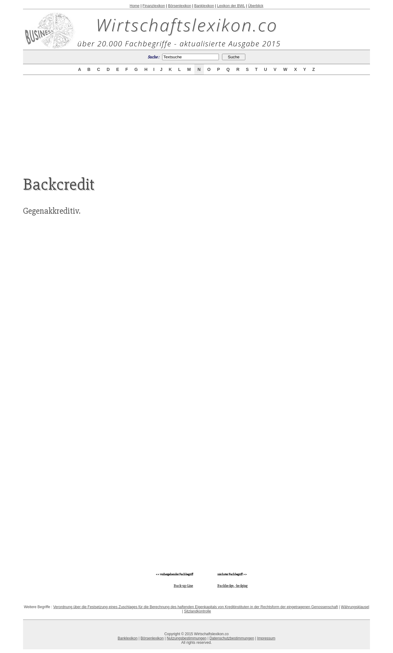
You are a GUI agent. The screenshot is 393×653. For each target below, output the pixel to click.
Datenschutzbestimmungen (231, 638)
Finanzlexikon (153, 6)
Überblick (255, 6)
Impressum (266, 638)
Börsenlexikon (179, 6)
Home (134, 6)
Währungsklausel (355, 607)
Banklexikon (204, 6)
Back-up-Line (183, 586)
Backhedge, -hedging (232, 586)
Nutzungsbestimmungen (186, 638)
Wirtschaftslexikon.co (187, 24)
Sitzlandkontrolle (197, 611)
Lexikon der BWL (231, 6)
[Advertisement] (196, 120)
